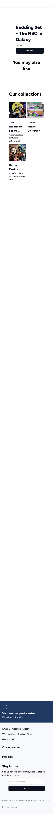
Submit (26, 788)
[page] (18, 713)
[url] (45, 800)
